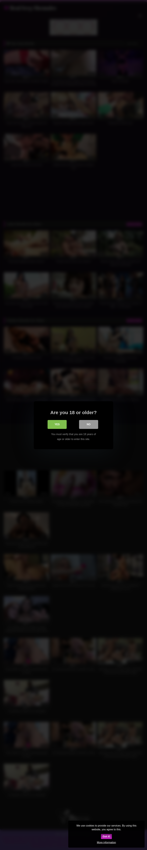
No (89, 424)
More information (106, 842)
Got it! (106, 836)
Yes (57, 424)
